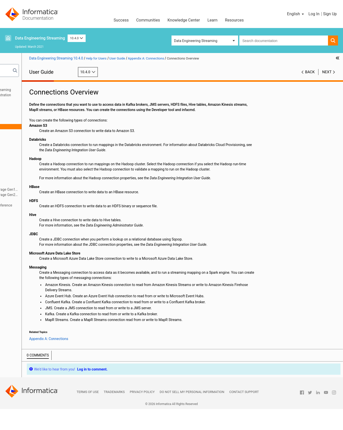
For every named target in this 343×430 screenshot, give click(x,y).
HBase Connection (30, 153)
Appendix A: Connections (27, 121)
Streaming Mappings (24, 111)
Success (121, 20)
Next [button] (327, 72)
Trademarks (114, 413)
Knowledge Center (183, 20)
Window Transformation (27, 116)
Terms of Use (88, 413)
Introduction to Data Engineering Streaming (41, 90)
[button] (296, 14)
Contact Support (244, 413)
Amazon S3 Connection (34, 137)
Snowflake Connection (33, 200)
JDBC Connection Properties (38, 174)
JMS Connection (29, 168)
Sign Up (330, 14)
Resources (234, 20)
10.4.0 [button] (76, 38)
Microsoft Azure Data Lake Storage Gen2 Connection (45, 195)
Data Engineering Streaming (40, 38)
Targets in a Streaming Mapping (33, 106)
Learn (213, 20)
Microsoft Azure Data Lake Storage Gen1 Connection (45, 190)
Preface (14, 84)
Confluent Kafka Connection (38, 148)
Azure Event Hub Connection (38, 142)
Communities (148, 20)
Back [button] (310, 72)
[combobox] (283, 41)
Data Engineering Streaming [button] (195, 41)
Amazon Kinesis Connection (38, 132)
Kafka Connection (30, 179)
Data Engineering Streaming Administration (41, 95)
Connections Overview (33, 126)
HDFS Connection (30, 158)
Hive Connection (29, 163)
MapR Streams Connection (37, 184)
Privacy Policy (142, 413)
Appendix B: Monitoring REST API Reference (42, 205)
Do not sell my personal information (192, 413)
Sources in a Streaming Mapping (33, 100)
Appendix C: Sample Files (28, 210)
